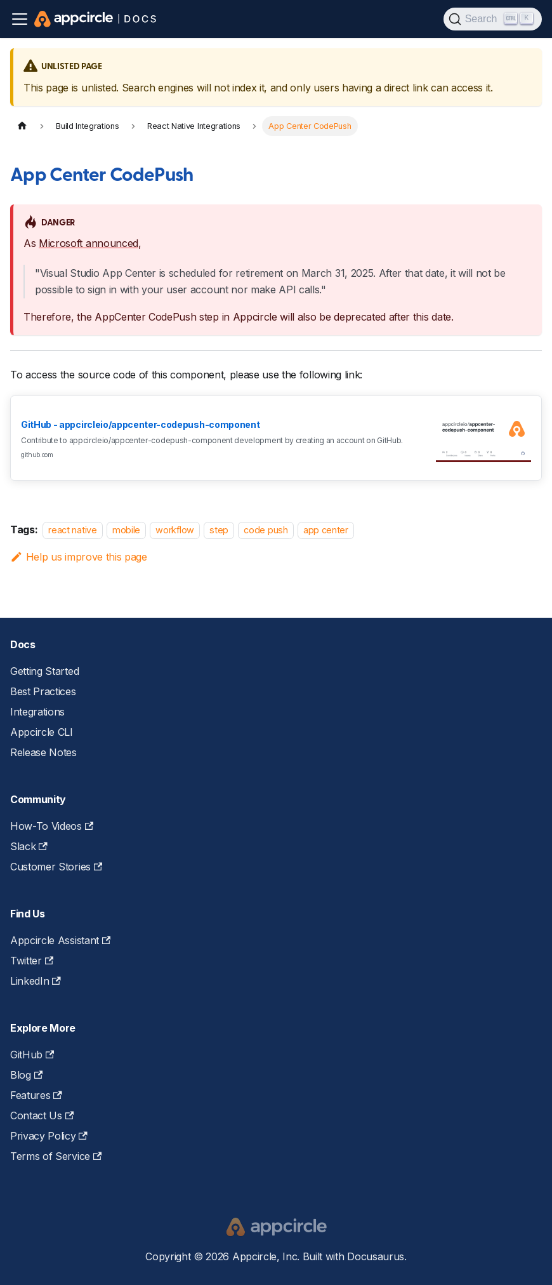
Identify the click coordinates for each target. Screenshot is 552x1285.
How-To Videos (51, 826)
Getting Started (44, 671)
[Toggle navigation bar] (19, 19)
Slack (29, 846)
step (218, 529)
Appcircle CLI (41, 732)
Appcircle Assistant (60, 940)
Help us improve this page (78, 556)
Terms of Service (56, 1156)
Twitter (31, 960)
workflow (174, 529)
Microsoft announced (88, 243)
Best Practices (43, 691)
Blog (26, 1075)
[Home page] (22, 126)
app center (325, 529)
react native (72, 529)
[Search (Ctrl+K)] (493, 19)
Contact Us (42, 1115)
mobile (126, 529)
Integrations (37, 711)
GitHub (32, 1054)
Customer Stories (56, 866)
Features (36, 1095)
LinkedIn (35, 981)
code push (265, 529)
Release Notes (43, 752)
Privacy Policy (49, 1135)
